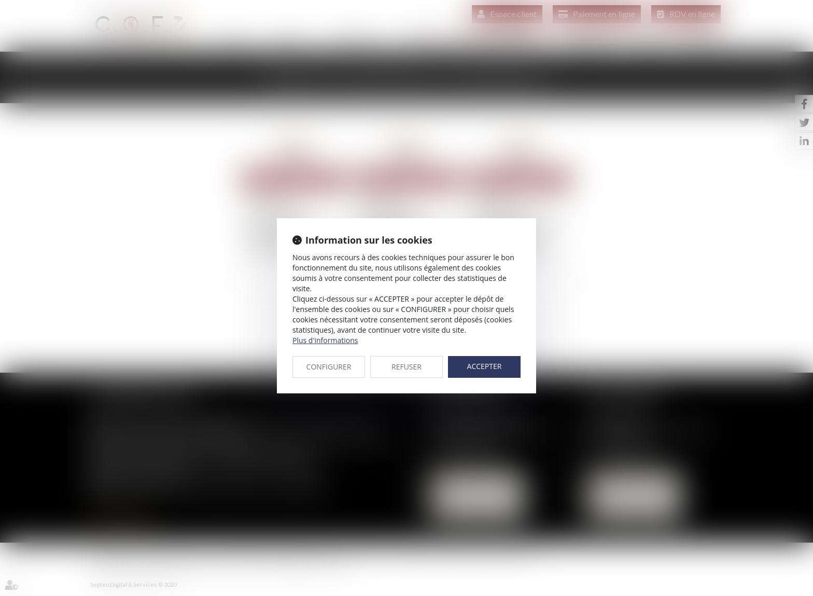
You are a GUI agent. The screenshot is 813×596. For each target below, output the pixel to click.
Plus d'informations (325, 340)
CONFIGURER (329, 367)
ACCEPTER (484, 366)
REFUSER (406, 367)
